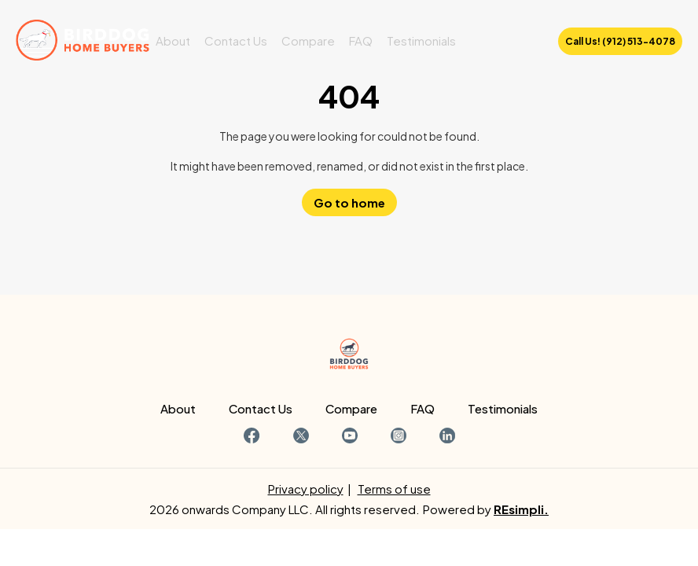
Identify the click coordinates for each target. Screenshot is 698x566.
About (173, 40)
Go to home (349, 202)
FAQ (361, 40)
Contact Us (235, 40)
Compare (308, 40)
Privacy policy (305, 488)
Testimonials (421, 40)
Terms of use (394, 488)
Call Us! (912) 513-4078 (620, 41)
